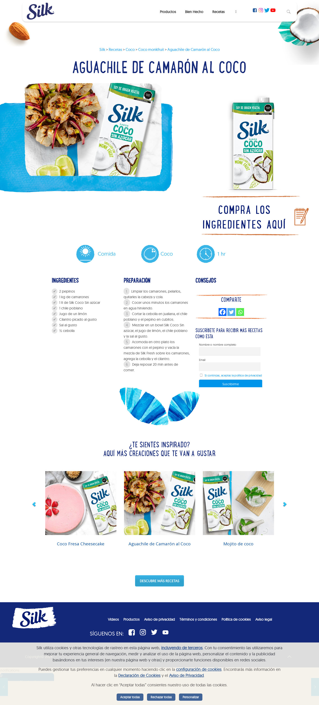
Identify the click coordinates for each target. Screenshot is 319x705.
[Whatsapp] (240, 312)
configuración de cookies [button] (199, 669)
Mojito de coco (238, 544)
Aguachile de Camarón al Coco (160, 544)
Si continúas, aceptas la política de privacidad (233, 375)
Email (202, 360)
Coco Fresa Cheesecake (80, 544)
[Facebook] (222, 312)
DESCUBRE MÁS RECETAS (159, 581)
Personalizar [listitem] (191, 697)
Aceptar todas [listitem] (130, 697)
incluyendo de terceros (182, 647)
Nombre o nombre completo (217, 345)
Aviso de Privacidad (186, 675)
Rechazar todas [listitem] (161, 697)
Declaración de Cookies (139, 675)
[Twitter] (231, 312)
